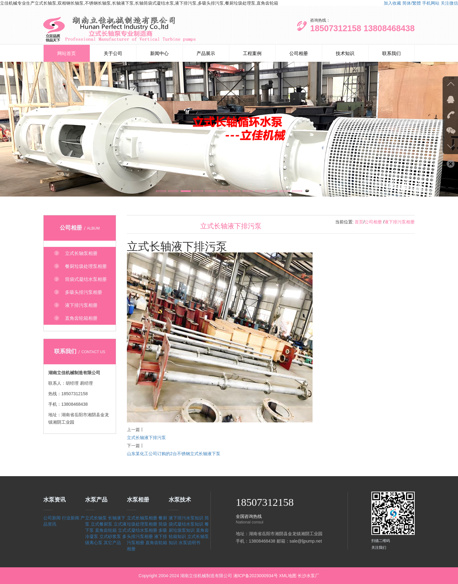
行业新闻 (70, 517)
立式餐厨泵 (101, 524)
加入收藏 (392, 3)
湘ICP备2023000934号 (255, 575)
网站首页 (66, 53)
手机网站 (430, 3)
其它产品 (112, 542)
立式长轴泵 (96, 517)
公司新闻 (52, 517)
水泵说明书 (189, 542)
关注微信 (449, 3)
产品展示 (206, 53)
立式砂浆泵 (110, 536)
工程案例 (252, 53)
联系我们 (391, 53)
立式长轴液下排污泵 (146, 437)
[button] (161, 191)
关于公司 (113, 53)
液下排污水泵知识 (186, 517)
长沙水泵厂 (308, 575)
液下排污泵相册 (399, 221)
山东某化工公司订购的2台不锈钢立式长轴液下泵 (173, 453)
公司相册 (298, 53)
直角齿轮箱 (106, 530)
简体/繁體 (411, 3)
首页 (359, 221)
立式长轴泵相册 (142, 517)
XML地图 (287, 575)
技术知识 (345, 53)
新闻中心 (159, 53)
